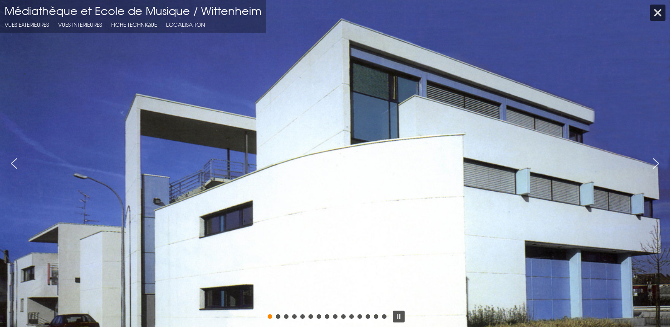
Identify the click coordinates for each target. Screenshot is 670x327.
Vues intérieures (80, 24)
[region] (335, 163)
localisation (185, 24)
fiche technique (134, 24)
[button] (14, 163)
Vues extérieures (27, 24)
